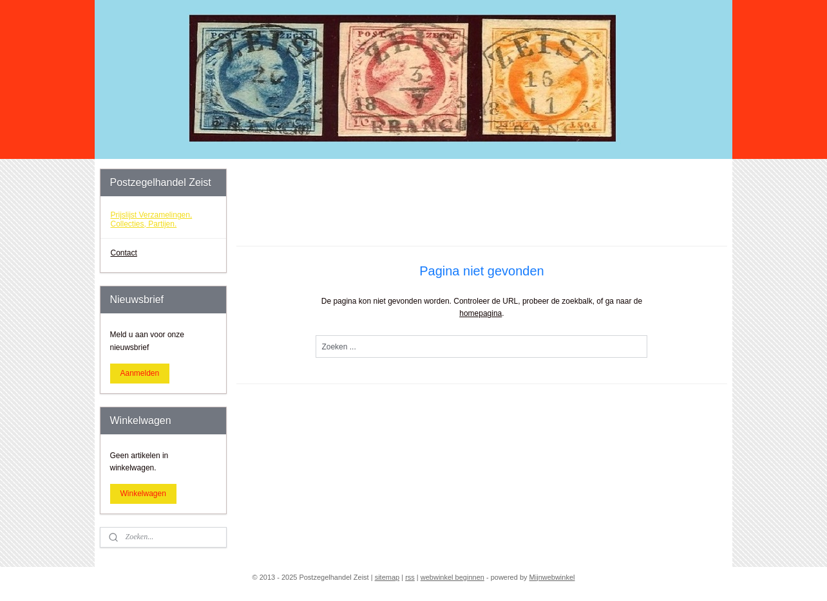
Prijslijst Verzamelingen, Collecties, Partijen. (152, 219)
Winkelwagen (143, 493)
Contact (124, 252)
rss (410, 577)
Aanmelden (140, 373)
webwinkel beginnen (452, 577)
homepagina (480, 313)
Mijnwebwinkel (552, 577)
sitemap (387, 577)
